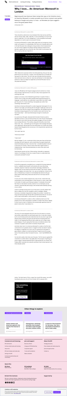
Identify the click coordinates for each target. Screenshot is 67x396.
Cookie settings (48, 392)
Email (30, 62)
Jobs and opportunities (49, 348)
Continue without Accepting (61, 389)
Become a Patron (28, 343)
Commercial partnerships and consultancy (11, 356)
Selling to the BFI (8, 353)
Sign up (42, 63)
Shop (60, 2)
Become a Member (52, 2)
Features (38, 6)
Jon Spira (8, 16)
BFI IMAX (46, 366)
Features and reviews (30, 6)
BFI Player (7, 366)
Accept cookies (57, 392)
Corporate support (28, 348)
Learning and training (25, 2)
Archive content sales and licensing (12, 346)
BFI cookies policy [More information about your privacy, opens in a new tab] (17, 393)
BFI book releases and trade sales (12, 351)
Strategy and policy (48, 343)
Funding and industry (37, 2)
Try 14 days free (22, 297)
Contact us (46, 351)
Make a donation (28, 353)
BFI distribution (8, 343)
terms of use (48, 67)
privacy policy (34, 68)
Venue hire (7, 348)
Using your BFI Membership (30, 346)
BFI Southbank (28, 366)
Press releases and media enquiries (52, 346)
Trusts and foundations (29, 351)
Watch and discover (13, 2)
